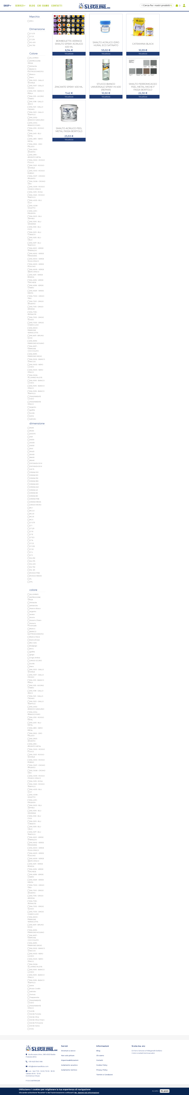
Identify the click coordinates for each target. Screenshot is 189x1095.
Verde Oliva (34, 1017)
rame (32, 416)
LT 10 (31, 531)
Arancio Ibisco (35, 608)
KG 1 (31, 508)
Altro (32, 21)
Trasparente (34, 997)
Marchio (34, 16)
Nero (32, 77)
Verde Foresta (35, 1014)
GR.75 (32, 469)
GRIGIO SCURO (36, 660)
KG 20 (32, 514)
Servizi (19, 5)
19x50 (32, 431)
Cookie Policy (101, 1065)
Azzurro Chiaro (35, 620)
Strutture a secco (68, 1051)
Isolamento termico (69, 1070)
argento (33, 407)
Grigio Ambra (35, 658)
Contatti (56, 5)
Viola (32, 1029)
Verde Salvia (35, 1026)
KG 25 (32, 517)
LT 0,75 (32, 33)
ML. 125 (32, 570)
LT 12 (31, 534)
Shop (7, 5)
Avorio (32, 617)
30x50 (32, 443)
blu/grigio (33, 646)
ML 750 (32, 45)
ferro (32, 649)
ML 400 (33, 42)
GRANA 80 (34, 496)
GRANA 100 (34, 472)
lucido (32, 413)
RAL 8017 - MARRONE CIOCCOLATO (33, 348)
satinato (33, 419)
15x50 (32, 428)
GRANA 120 (34, 475)
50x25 (32, 451)
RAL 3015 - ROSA (36, 192)
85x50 (32, 460)
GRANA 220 (34, 484)
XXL (31, 582)
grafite (32, 410)
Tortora (32, 994)
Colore (33, 53)
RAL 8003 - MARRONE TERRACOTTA (33, 330)
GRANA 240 (34, 487)
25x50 (32, 440)
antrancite (34, 605)
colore (33, 589)
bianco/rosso (35, 640)
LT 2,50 (32, 39)
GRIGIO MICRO (35, 505)
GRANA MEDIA (35, 502)
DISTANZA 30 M (36, 463)
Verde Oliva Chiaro (37, 1020)
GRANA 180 (34, 481)
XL (31, 579)
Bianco (32, 74)
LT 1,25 (32, 528)
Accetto (155, 1091)
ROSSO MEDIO (36, 576)
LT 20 (32, 549)
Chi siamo (43, 5)
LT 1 (31, 525)
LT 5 (31, 555)
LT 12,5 (32, 537)
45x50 (32, 445)
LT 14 (31, 540)
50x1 (31, 448)
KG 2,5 (32, 511)
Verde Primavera (36, 1023)
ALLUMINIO (34, 58)
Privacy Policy (101, 1070)
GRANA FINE (34, 499)
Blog (32, 5)
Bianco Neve (35, 637)
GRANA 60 (34, 493)
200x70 (33, 434)
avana (32, 614)
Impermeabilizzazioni (69, 1060)
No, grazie (164, 1091)
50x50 (32, 454)
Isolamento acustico (69, 1065)
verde (32, 1011)
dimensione (37, 423)
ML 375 (32, 561)
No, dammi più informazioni (86, 1093)
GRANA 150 (34, 478)
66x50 (32, 457)
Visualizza (69, 53)
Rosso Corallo (35, 988)
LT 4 (31, 552)
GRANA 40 (34, 490)
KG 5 (31, 520)
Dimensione (37, 29)
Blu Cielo (33, 643)
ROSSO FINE (35, 573)
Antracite (33, 66)
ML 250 (32, 558)
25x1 (31, 437)
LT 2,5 (32, 36)
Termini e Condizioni (104, 1075)
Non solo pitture (67, 1055)
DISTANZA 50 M (36, 466)
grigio (32, 655)
